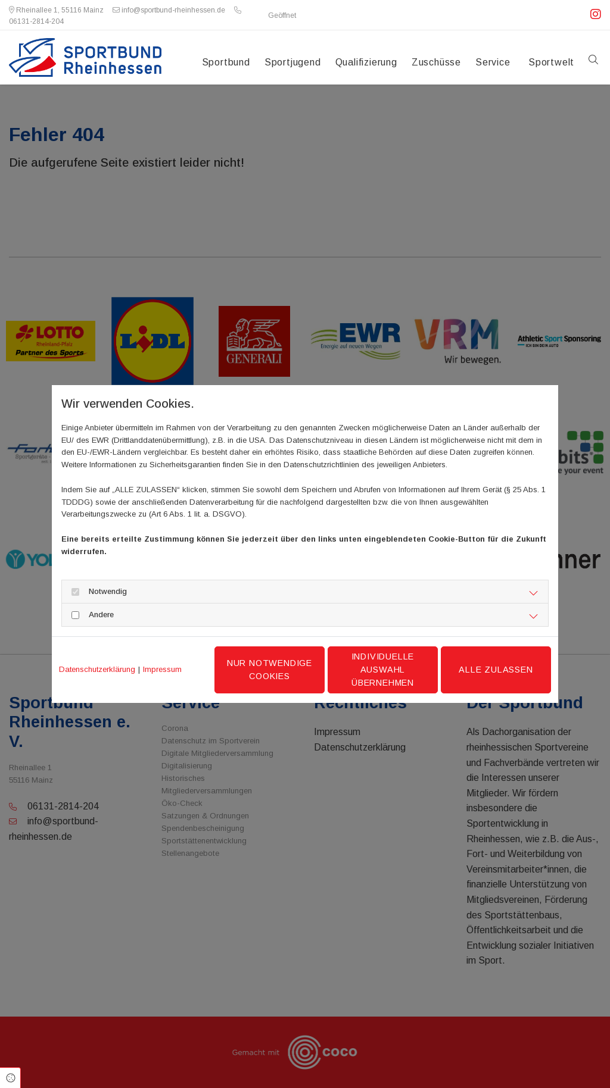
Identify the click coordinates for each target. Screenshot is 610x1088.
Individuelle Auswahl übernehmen (383, 669)
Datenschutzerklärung (97, 669)
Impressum (162, 669)
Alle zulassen (496, 669)
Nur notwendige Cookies (269, 669)
